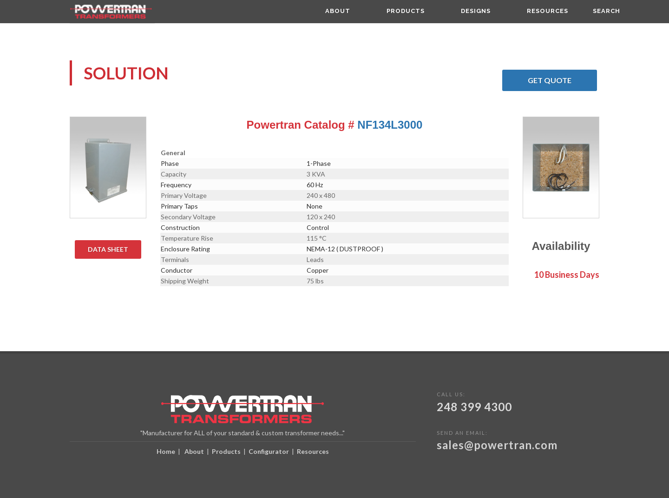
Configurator (269, 451)
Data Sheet (114, 249)
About (194, 451)
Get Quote (562, 80)
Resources (313, 451)
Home (166, 451)
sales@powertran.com (497, 445)
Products (226, 451)
